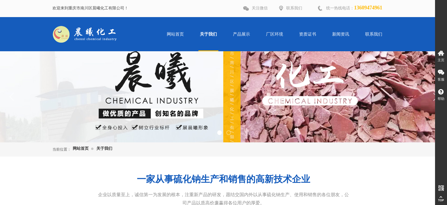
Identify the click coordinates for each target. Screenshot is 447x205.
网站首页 (81, 148)
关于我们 (104, 148)
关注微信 (260, 8)
